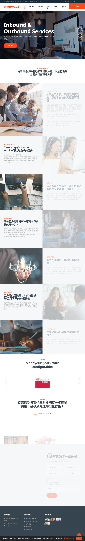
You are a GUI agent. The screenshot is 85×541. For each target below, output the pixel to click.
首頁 (24, 7)
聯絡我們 (64, 7)
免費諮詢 (77, 7)
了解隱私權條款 (70, 538)
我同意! (79, 538)
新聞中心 (49, 7)
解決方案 (31, 6)
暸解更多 (10, 45)
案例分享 (40, 6)
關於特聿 (56, 7)
